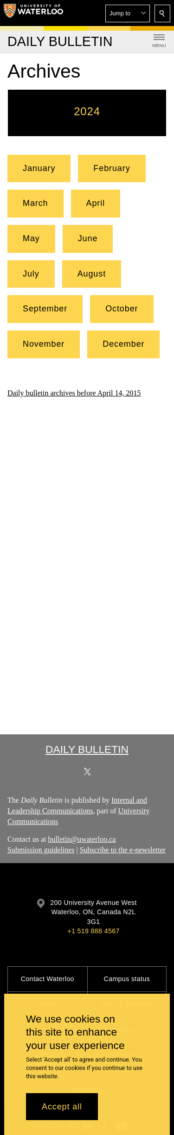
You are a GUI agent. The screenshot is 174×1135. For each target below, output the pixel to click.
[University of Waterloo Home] (33, 13)
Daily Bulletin (87, 749)
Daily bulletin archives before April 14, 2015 (74, 393)
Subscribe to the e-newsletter (123, 850)
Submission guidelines (40, 850)
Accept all (62, 1106)
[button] (127, 13)
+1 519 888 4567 (93, 931)
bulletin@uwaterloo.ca (82, 840)
